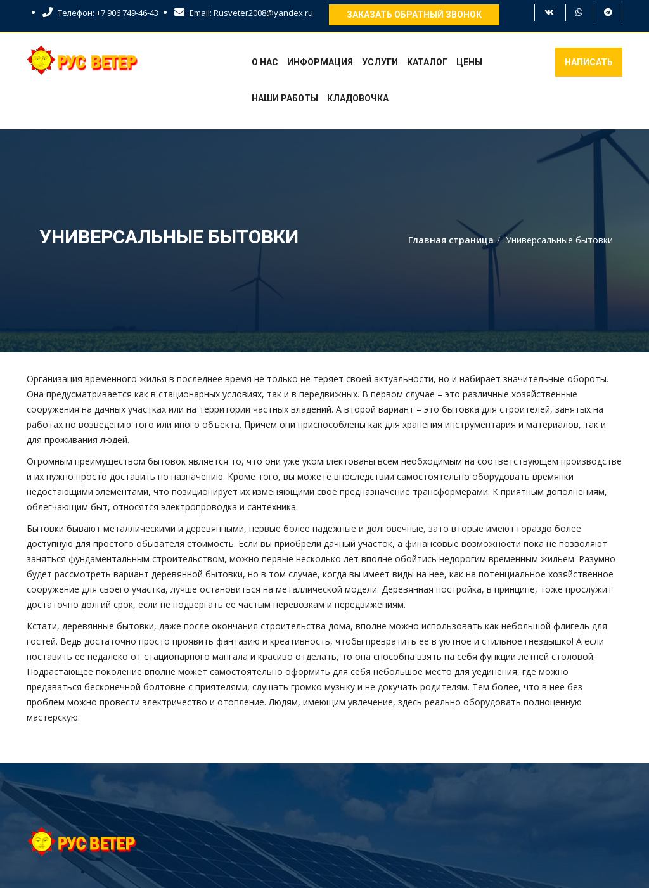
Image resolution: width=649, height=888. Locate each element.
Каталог (427, 62)
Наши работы (285, 98)
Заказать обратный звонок (414, 15)
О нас (265, 62)
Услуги (380, 62)
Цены (469, 62)
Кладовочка (358, 98)
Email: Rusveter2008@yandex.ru (243, 12)
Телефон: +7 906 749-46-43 (100, 12)
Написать (589, 62)
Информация (320, 62)
